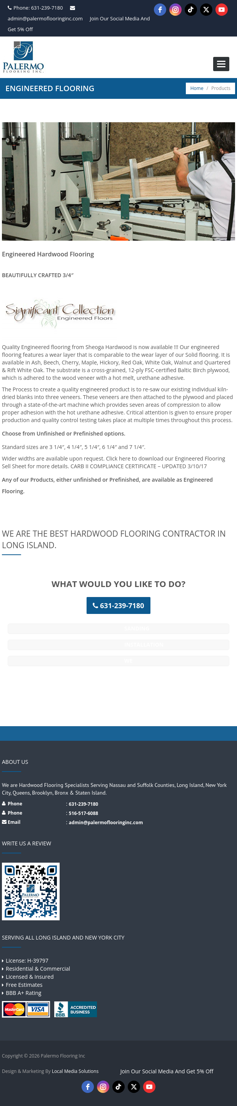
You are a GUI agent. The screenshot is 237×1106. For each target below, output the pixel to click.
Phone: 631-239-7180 (38, 7)
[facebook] (160, 9)
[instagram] (175, 9)
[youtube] (221, 9)
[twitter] (206, 9)
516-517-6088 (83, 813)
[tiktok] (191, 9)
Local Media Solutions (75, 1071)
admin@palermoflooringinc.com (45, 18)
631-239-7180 (83, 804)
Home (197, 88)
